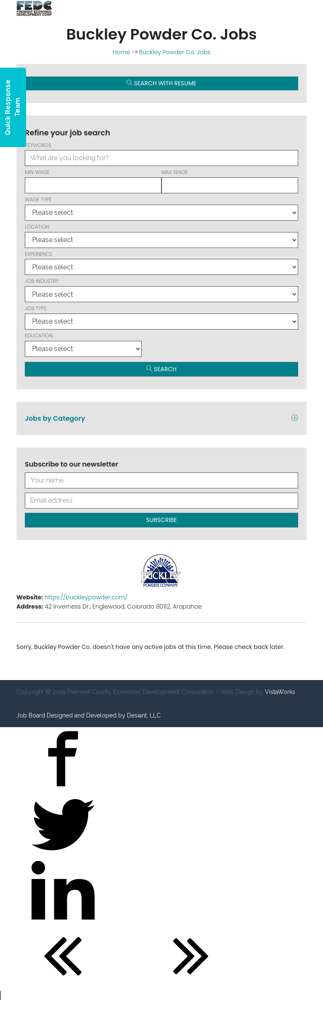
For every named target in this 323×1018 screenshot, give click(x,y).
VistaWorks (280, 691)
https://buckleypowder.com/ (86, 597)
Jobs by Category (161, 418)
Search (161, 369)
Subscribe (161, 520)
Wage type (161, 208)
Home (121, 52)
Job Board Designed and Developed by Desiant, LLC (88, 715)
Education (83, 344)
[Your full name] (161, 480)
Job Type (161, 317)
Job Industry (161, 289)
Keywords (161, 154)
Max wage (230, 181)
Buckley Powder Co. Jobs (175, 52)
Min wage (93, 181)
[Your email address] (161, 501)
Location (161, 235)
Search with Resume (161, 83)
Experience (161, 263)
